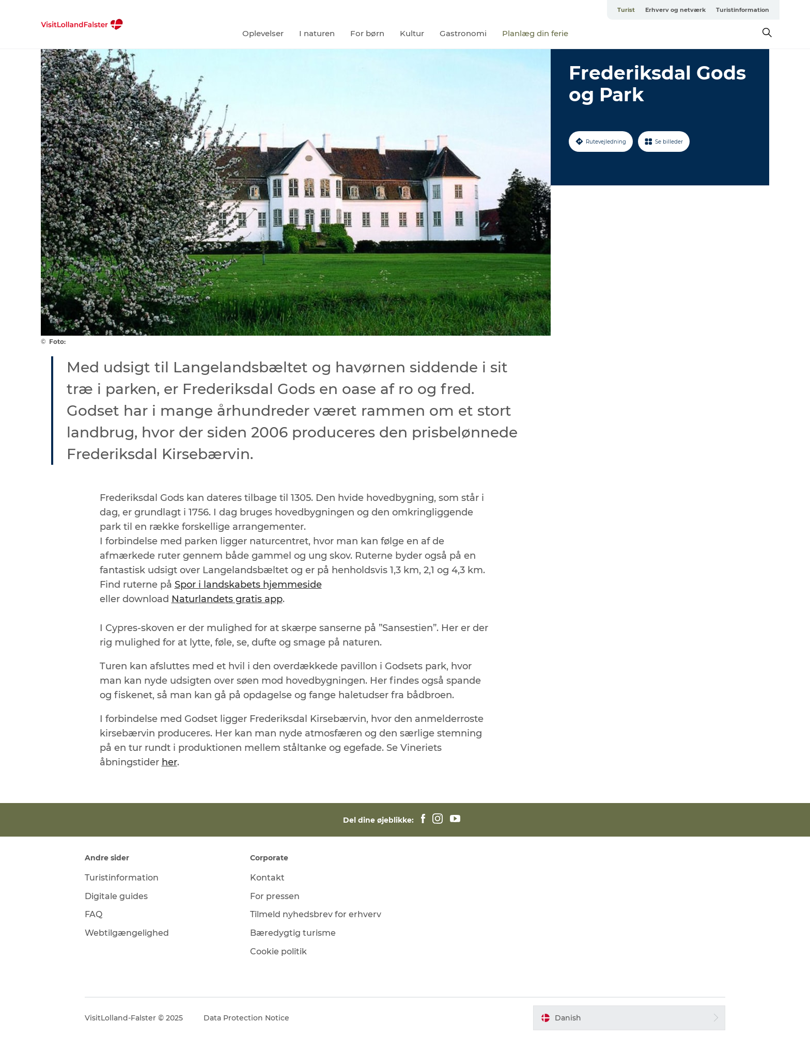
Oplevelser (263, 33)
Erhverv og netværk (675, 9)
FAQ (93, 914)
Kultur (412, 33)
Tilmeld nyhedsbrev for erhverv (315, 914)
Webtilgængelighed (127, 933)
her (169, 762)
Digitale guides (116, 896)
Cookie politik (278, 951)
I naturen (317, 33)
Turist (626, 9)
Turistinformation (742, 9)
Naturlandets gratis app (227, 599)
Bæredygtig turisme (293, 933)
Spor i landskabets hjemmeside (248, 584)
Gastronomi (463, 33)
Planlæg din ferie (535, 33)
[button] (629, 1017)
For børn (367, 33)
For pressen (275, 896)
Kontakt (267, 878)
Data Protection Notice (246, 1018)
